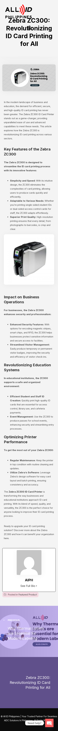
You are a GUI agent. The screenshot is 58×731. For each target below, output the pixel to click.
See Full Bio (27, 585)
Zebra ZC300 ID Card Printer (38, 114)
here (6, 538)
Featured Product (27, 594)
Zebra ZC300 (45, 450)
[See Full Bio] (36, 586)
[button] (29, 28)
